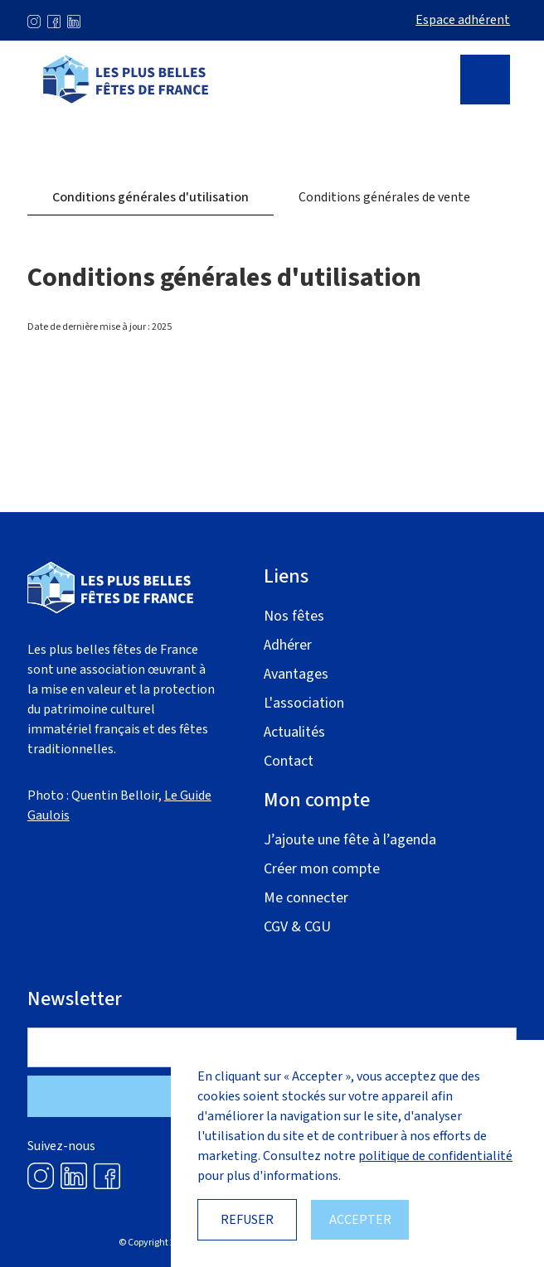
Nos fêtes (294, 616)
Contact (288, 761)
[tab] (150, 197)
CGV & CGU (297, 926)
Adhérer (288, 645)
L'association (304, 703)
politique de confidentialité (435, 1156)
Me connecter (306, 897)
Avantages (296, 674)
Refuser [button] (247, 1220)
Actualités (294, 732)
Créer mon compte (322, 868)
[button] (485, 79)
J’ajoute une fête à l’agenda (350, 839)
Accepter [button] (360, 1220)
